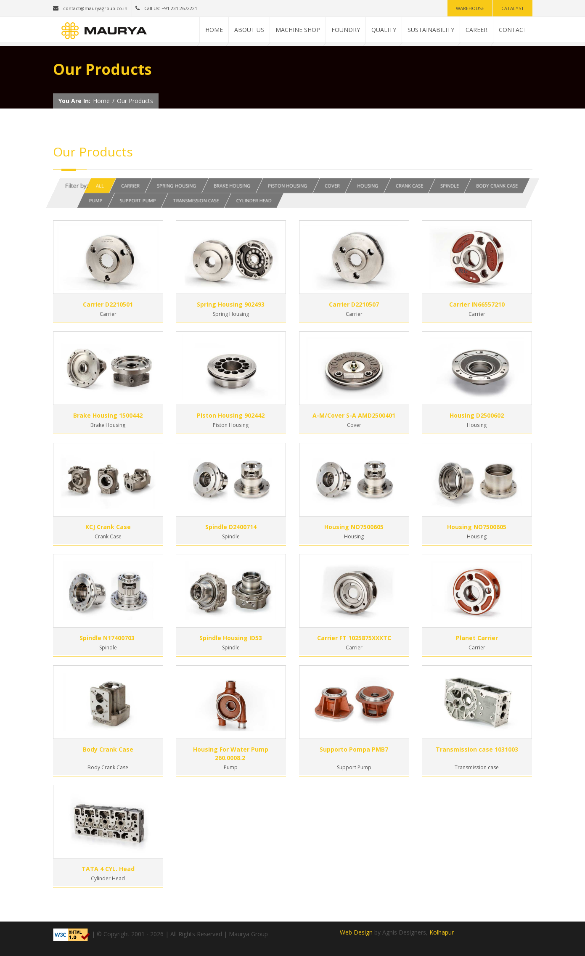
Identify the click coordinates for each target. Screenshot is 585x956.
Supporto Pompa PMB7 (354, 749)
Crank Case (409, 186)
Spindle (449, 186)
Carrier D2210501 (108, 304)
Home (101, 101)
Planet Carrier (477, 638)
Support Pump (137, 200)
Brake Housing (232, 186)
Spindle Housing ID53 (230, 638)
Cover (332, 186)
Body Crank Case (497, 186)
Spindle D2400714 (231, 527)
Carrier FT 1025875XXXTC (354, 638)
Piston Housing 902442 (231, 415)
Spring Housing (176, 186)
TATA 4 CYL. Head (108, 869)
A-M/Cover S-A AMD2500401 (353, 415)
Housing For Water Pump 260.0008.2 (230, 753)
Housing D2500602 (477, 415)
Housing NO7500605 (354, 527)
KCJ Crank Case (108, 527)
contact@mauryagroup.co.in (90, 8)
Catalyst (512, 8)
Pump (95, 200)
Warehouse (470, 8)
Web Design (356, 932)
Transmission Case (196, 200)
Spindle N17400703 (107, 638)
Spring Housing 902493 (231, 304)
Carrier (130, 186)
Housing (368, 186)
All (100, 186)
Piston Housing (287, 186)
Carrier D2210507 (354, 304)
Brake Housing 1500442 (108, 415)
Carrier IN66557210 (477, 304)
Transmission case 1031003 (477, 749)
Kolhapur (441, 932)
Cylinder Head (253, 200)
